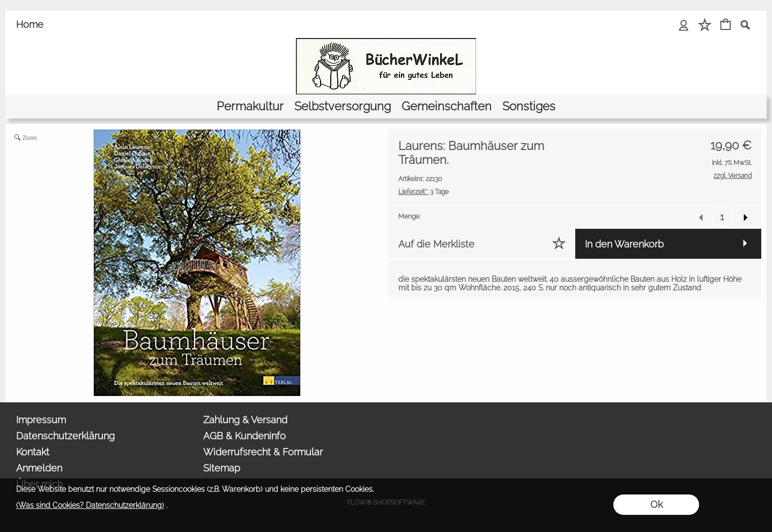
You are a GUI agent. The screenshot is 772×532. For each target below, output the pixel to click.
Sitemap (221, 468)
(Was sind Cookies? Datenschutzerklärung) (90, 505)
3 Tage (423, 192)
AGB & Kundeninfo (244, 435)
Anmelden (39, 468)
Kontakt (32, 452)
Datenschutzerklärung (65, 435)
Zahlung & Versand (245, 419)
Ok (656, 504)
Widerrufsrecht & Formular (263, 452)
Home (29, 24)
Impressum (41, 419)
